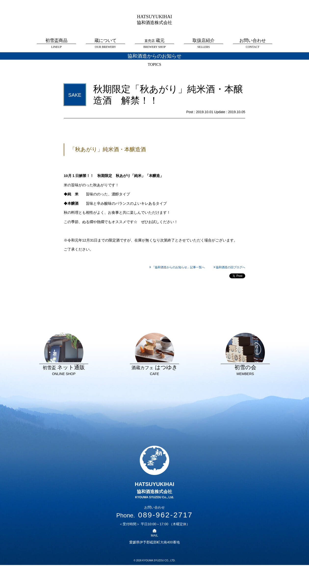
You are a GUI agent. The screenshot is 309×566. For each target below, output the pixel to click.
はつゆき (154, 355)
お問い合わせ (252, 43)
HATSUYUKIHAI (154, 19)
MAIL (155, 536)
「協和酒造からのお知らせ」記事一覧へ (178, 267)
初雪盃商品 (56, 43)
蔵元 (154, 43)
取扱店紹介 (203, 43)
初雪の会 (245, 355)
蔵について (105, 43)
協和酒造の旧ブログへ (230, 267)
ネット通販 (63, 355)
